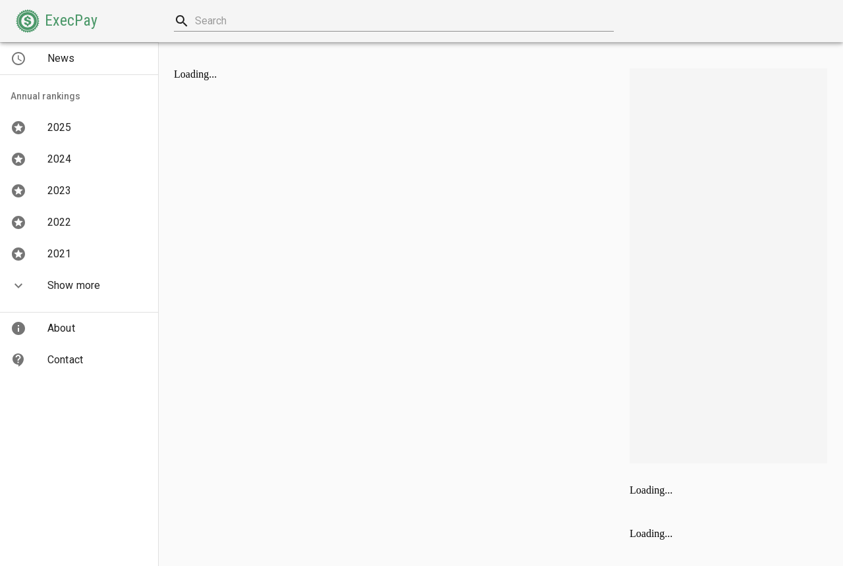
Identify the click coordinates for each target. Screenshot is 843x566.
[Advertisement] (728, 265)
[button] (56, 21)
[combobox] (394, 21)
